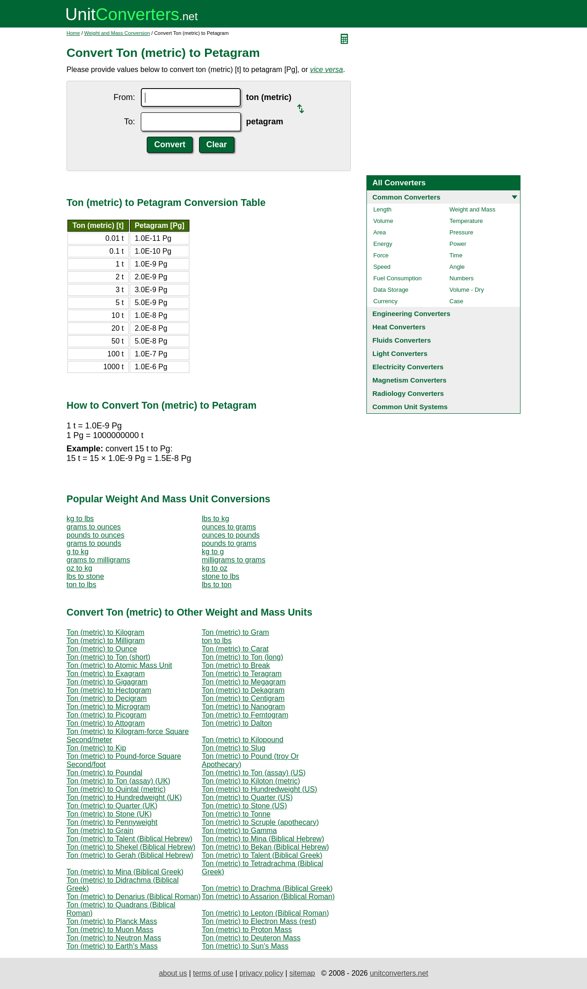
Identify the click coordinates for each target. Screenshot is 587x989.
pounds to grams (229, 543)
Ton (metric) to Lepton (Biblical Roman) (265, 913)
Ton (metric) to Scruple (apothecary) (260, 822)
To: (129, 121)
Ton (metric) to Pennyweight (111, 822)
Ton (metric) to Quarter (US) (247, 797)
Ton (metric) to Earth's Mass (112, 946)
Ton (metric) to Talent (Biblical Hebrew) (129, 839)
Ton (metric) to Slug (234, 748)
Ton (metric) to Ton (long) (242, 657)
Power (457, 243)
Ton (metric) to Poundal (104, 773)
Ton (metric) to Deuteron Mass (251, 938)
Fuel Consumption (397, 278)
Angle (457, 266)
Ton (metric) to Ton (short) (108, 657)
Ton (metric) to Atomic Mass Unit (119, 665)
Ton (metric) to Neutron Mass (113, 938)
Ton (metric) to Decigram (106, 698)
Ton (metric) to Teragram (242, 674)
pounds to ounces (95, 535)
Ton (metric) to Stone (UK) (109, 814)
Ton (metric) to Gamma (239, 830)
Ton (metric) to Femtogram (245, 715)
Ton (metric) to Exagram (105, 674)
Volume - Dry (466, 289)
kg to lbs (80, 518)
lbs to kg (215, 518)
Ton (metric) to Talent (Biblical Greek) (262, 855)
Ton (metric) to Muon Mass (109, 929)
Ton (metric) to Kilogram (105, 632)
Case (456, 301)
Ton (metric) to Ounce (101, 649)
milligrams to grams (234, 560)
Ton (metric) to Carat (235, 649)
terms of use (213, 973)
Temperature (466, 220)
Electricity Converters (407, 367)
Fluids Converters (401, 340)
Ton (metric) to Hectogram (108, 690)
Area (379, 232)
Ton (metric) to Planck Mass (111, 921)
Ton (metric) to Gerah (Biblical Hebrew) (130, 855)
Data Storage (391, 289)
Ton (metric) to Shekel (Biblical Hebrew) (130, 847)
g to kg (77, 552)
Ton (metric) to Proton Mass (247, 929)
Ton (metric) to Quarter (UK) (111, 806)
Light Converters (399, 353)
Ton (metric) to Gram (235, 632)
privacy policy (261, 973)
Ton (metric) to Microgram (108, 707)
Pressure (461, 232)
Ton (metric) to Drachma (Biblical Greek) (267, 888)
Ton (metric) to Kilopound (242, 740)
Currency (385, 301)
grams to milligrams (98, 560)
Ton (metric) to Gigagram (107, 682)
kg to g (213, 552)
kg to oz (214, 568)
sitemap (302, 973)
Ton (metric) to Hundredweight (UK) (124, 797)
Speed (382, 266)
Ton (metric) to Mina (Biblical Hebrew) (263, 839)
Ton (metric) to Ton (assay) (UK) (118, 781)
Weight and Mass (472, 209)
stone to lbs (220, 576)
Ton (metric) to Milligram (105, 641)
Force (380, 255)
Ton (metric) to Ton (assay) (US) (253, 773)
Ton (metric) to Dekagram (243, 690)
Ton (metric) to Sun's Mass (245, 946)
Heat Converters (399, 327)
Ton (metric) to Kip (96, 748)
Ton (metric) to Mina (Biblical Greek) (124, 872)
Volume (383, 220)
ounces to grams (229, 527)
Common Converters (406, 197)
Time (455, 255)
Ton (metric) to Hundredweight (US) (259, 789)
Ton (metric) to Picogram (106, 715)
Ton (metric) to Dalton (237, 723)
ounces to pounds (231, 535)
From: (124, 97)
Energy (382, 243)
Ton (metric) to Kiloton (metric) (251, 781)
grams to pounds (93, 543)
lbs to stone (85, 576)
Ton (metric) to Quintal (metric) (116, 789)
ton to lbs (81, 585)
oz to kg (79, 568)
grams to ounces (93, 527)
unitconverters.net (399, 973)
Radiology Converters (408, 393)
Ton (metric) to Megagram (244, 682)
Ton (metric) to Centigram (243, 698)
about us (173, 973)
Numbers (461, 278)
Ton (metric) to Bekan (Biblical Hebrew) (265, 847)
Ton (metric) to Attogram (105, 723)
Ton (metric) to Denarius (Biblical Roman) (133, 896)
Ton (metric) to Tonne (236, 814)
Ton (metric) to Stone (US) (244, 806)
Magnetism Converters (409, 380)
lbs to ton (217, 585)
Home (73, 33)
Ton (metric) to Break (236, 665)
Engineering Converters (411, 313)
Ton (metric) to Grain (99, 830)
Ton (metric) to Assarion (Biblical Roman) (268, 896)
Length (382, 209)
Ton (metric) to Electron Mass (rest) (259, 921)
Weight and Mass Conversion (117, 33)
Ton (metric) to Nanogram (243, 707)
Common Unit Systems (410, 407)
